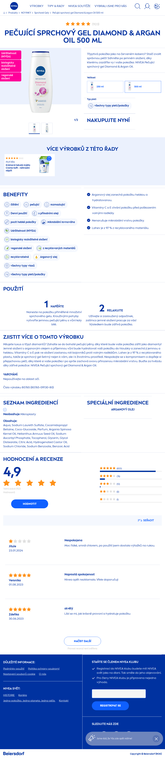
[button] (49, 158)
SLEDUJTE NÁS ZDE (105, 724)
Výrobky (37, 6)
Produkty (13, 12)
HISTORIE (9, 695)
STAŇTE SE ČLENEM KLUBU (115, 662)
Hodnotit (30, 503)
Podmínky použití (13, 668)
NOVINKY (26, 12)
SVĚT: (11, 688)
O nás (42, 673)
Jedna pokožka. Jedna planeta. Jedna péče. (29, 700)
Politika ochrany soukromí (43, 668)
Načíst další (82, 641)
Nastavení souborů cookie (19, 673)
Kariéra (22, 695)
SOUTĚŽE (79, 6)
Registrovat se (110, 705)
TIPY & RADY (56, 6)
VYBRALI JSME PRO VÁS (111, 6)
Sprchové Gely (42, 12)
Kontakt (63, 700)
